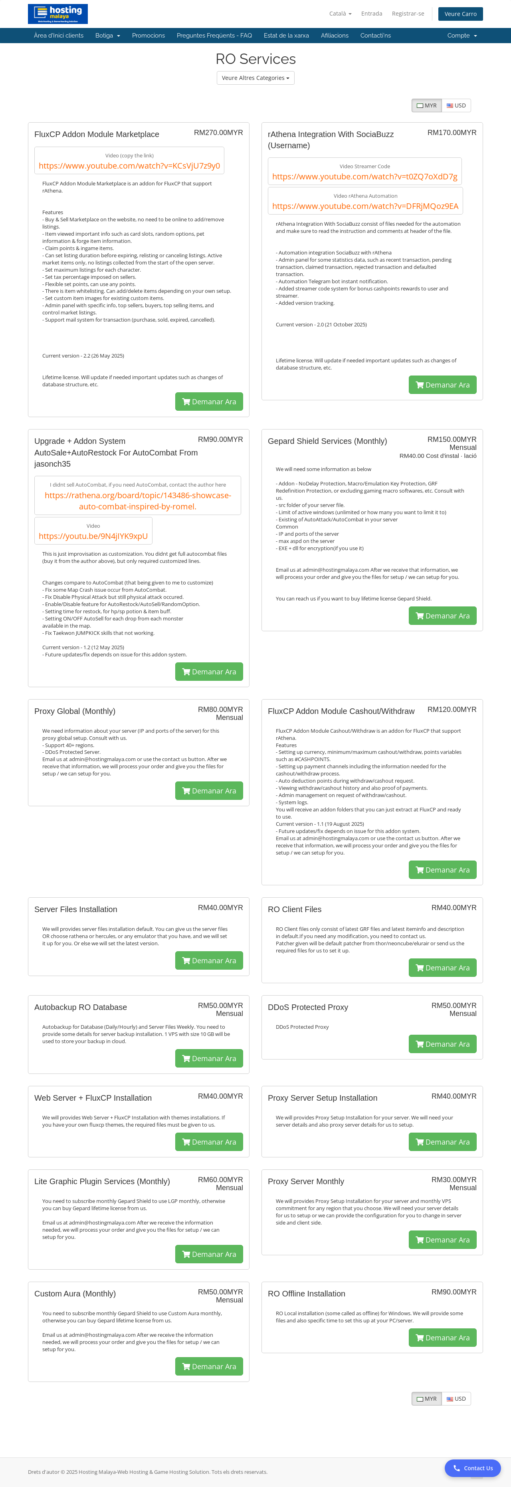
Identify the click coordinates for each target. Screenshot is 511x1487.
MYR (427, 105)
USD (456, 105)
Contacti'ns (375, 35)
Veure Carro (461, 14)
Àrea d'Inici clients (58, 35)
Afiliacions (335, 35)
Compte (462, 35)
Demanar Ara (209, 401)
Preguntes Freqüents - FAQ (214, 35)
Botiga (107, 35)
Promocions (148, 35)
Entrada (371, 13)
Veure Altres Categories (255, 78)
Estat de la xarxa (286, 35)
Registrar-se (408, 13)
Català (340, 13)
